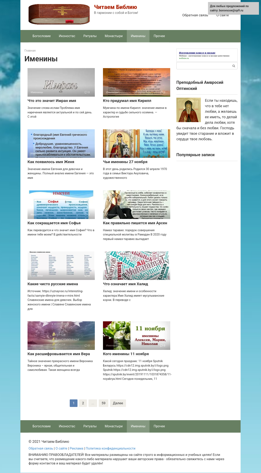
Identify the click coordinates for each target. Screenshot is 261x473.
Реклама (76, 449)
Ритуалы (90, 36)
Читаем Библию (115, 7)
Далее (118, 403)
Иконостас (67, 36)
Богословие (42, 36)
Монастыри (114, 36)
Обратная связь (195, 15)
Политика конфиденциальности (110, 449)
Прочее (159, 36)
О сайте (222, 15)
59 (103, 403)
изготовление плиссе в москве (203, 55)
